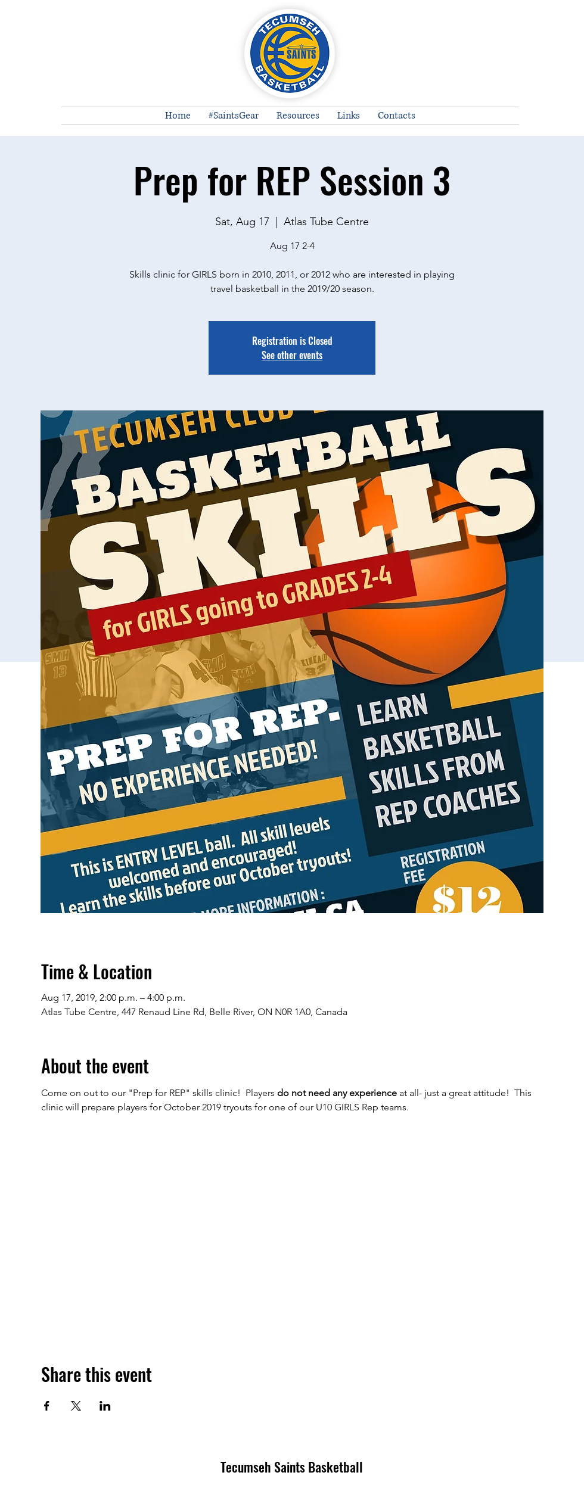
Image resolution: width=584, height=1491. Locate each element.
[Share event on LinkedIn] (105, 1406)
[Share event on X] (76, 1406)
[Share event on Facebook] (46, 1406)
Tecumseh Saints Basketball (291, 1466)
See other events (292, 355)
